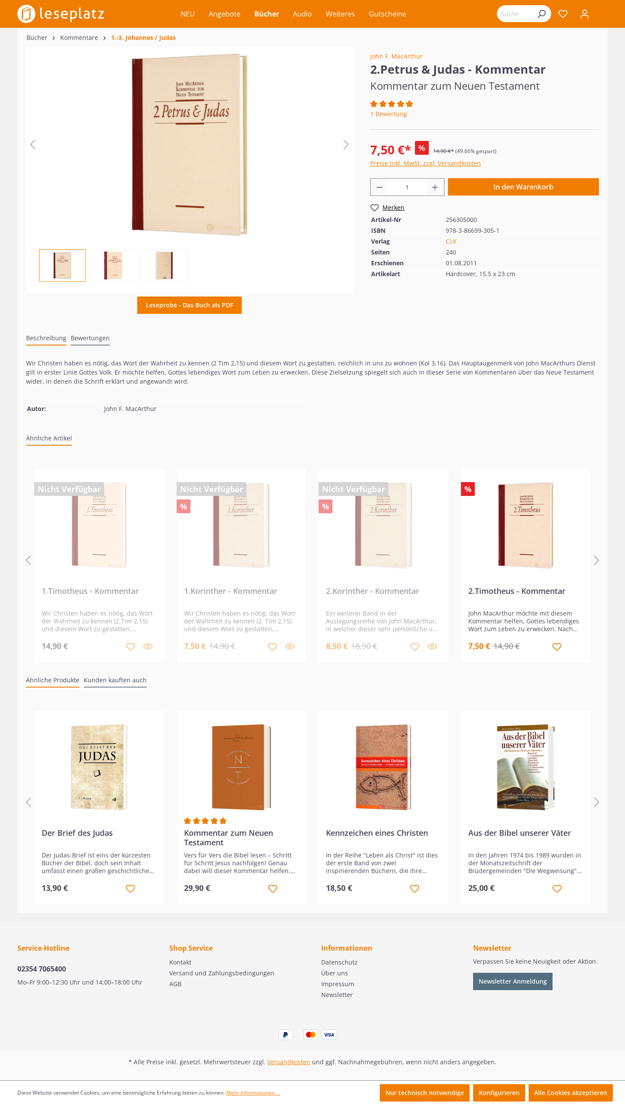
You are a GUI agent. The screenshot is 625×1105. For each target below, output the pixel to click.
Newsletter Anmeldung (513, 981)
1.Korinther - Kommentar (230, 591)
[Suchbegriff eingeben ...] (514, 13)
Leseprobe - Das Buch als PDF (189, 305)
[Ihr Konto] (585, 14)
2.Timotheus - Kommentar (517, 591)
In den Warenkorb (523, 187)
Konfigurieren (499, 1093)
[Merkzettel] (563, 14)
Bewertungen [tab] (90, 338)
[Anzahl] (407, 187)
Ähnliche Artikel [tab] (49, 438)
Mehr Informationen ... (253, 1092)
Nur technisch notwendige (424, 1093)
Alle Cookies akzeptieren (570, 1093)
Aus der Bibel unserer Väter (519, 833)
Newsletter (337, 995)
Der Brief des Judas (77, 833)
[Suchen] (541, 13)
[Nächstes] (346, 144)
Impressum (337, 984)
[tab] (46, 338)
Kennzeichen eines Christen (377, 833)
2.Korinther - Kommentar (372, 591)
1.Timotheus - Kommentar (90, 591)
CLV (451, 241)
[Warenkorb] (601, 15)
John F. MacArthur (396, 56)
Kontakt (180, 962)
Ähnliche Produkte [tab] (52, 680)
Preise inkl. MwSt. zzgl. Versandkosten (425, 163)
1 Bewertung (388, 114)
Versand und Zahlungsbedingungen (221, 973)
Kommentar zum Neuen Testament (228, 837)
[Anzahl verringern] (379, 187)
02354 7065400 (41, 969)
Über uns (334, 973)
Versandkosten (288, 1062)
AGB (175, 984)
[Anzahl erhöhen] (435, 187)
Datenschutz (339, 962)
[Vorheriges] (32, 144)
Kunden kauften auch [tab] (115, 680)
